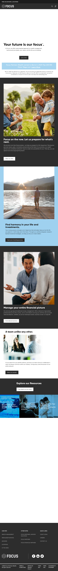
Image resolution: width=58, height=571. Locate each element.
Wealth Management (8, 534)
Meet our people (12, 372)
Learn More (35, 67)
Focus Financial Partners (28, 542)
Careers (42, 537)
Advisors (4, 541)
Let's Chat (24, 57)
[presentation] (29, 24)
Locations (5, 544)
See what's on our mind (25, 389)
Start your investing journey (15, 240)
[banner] (10, 6)
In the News (5, 548)
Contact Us (43, 541)
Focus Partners (25, 539)
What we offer (9, 158)
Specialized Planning (8, 537)
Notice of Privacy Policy (30, 567)
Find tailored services (11, 321)
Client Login (43, 534)
